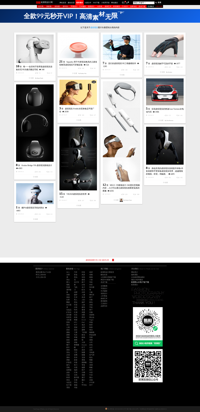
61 (123, 2)
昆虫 (75, 277)
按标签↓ (49, 6)
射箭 (68, 330)
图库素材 (79, 3)
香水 (68, 325)
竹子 (75, 325)
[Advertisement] (100, 240)
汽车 (75, 272)
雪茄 (68, 387)
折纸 (91, 345)
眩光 (83, 290)
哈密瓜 (68, 317)
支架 (83, 357)
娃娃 (68, 340)
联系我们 (134, 285)
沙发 (83, 285)
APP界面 (104, 296)
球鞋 (68, 337)
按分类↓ (41, 6)
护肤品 (68, 362)
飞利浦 (84, 332)
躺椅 (75, 340)
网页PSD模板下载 (107, 280)
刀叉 (75, 352)
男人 (75, 300)
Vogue (91, 320)
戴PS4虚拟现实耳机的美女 (33, 208)
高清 (83, 297)
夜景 (91, 325)
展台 (91, 377)
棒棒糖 (76, 345)
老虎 (91, 272)
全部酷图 (104, 286)
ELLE (84, 320)
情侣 (91, 330)
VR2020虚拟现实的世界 (77, 194)
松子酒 (68, 385)
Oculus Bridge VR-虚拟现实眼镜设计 (37, 165)
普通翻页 (151, 6)
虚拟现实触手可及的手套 (162, 64)
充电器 (91, 352)
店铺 (91, 380)
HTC (75, 322)
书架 (75, 387)
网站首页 (63, 3)
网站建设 (114, 3)
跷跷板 (84, 362)
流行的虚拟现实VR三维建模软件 (122, 63)
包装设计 (91, 6)
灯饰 (75, 372)
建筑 (83, 280)
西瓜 (83, 317)
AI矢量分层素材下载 (108, 277)
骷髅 (83, 352)
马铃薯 (68, 320)
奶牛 (68, 347)
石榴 (83, 372)
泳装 (91, 350)
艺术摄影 (82, 6)
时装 (83, 272)
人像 (83, 295)
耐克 (83, 335)
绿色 (83, 277)
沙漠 (68, 355)
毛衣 (75, 335)
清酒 (91, 365)
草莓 (75, 337)
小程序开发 (105, 3)
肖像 (91, 312)
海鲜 (83, 375)
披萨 (75, 295)
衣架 (68, 375)
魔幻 (83, 380)
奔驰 (91, 322)
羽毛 (75, 382)
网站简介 (134, 272)
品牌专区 (133, 6)
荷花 (68, 380)
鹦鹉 (68, 302)
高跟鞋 (91, 315)
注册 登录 (158, 6)
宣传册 (91, 287)
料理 (68, 377)
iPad (83, 322)
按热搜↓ (57, 6)
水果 (68, 275)
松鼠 (75, 317)
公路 (83, 305)
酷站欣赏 (71, 3)
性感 (68, 287)
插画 (68, 297)
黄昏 (68, 350)
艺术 (75, 297)
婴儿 (68, 282)
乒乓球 (91, 382)
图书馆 (76, 377)
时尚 (75, 310)
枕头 (91, 357)
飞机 (75, 287)
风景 (83, 275)
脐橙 (68, 335)
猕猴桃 (91, 332)
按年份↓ (66, 6)
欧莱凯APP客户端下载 (140, 282)
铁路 (91, 327)
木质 (91, 372)
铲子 (83, 347)
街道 (75, 305)
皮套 (68, 372)
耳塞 (91, 337)
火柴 (83, 342)
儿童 (75, 332)
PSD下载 (96, 3)
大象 (91, 292)
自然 (83, 292)
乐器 (75, 367)
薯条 (68, 357)
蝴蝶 (91, 360)
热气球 (91, 355)
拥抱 (68, 332)
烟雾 (83, 367)
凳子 (91, 310)
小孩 (91, 280)
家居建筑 (116, 6)
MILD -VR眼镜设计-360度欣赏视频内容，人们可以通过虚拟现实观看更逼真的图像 (121, 188)
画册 (83, 312)
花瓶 (68, 367)
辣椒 (75, 385)
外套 (75, 362)
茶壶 (91, 362)
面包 (91, 302)
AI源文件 (88, 3)
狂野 (68, 300)
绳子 (83, 370)
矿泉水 (68, 312)
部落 (68, 322)
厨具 (83, 350)
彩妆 (75, 275)
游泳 (75, 330)
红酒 (75, 312)
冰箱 (91, 305)
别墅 (83, 315)
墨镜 (83, 360)
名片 (83, 287)
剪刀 (75, 365)
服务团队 (134, 275)
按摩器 (68, 370)
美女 (68, 280)
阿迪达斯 (92, 335)
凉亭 (83, 327)
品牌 (75, 292)
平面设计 (74, 6)
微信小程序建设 (137, 280)
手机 (91, 307)
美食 (68, 295)
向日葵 (68, 305)
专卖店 (68, 382)
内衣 (91, 285)
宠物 (91, 340)
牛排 (91, 375)
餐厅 (68, 345)
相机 (68, 285)
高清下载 (142, 6)
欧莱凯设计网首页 (107, 272)
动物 (91, 275)
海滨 (83, 325)
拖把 (75, 370)
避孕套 (68, 290)
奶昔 (75, 360)
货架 (75, 327)
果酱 (68, 360)
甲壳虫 (84, 385)
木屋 (75, 380)
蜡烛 (75, 350)
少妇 (83, 300)
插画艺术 (108, 6)
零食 (83, 365)
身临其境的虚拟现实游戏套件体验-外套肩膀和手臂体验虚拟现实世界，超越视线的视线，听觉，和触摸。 (164, 171)
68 (127, 3)
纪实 (75, 315)
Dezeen (84, 345)
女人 (68, 272)
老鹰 (75, 355)
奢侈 (83, 310)
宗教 (91, 300)
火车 (91, 342)
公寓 (68, 327)
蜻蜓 (91, 367)
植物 (91, 277)
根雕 (83, 355)
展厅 (83, 377)
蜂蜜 (75, 320)
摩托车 (91, 295)
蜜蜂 (83, 330)
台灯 (91, 347)
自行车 (76, 282)
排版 (75, 342)
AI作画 (99, 6)
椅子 (83, 282)
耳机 (91, 282)
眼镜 (83, 337)
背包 (68, 352)
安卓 (75, 357)
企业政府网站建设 (138, 277)
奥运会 (91, 317)
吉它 (91, 370)
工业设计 (125, 6)
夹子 (91, 385)
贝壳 (75, 375)
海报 (68, 342)
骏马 (68, 365)
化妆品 (68, 310)
